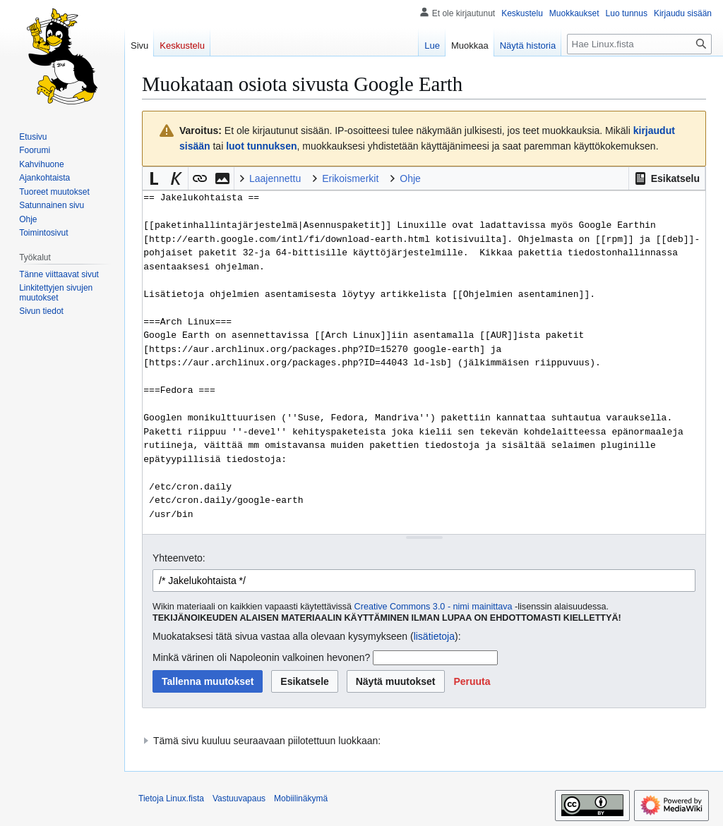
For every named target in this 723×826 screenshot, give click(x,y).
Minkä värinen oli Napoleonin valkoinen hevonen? (261, 657)
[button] (667, 178)
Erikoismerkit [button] (350, 178)
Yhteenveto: (179, 558)
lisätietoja (434, 636)
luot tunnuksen (261, 146)
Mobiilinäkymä (301, 798)
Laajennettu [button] (275, 178)
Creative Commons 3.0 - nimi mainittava (433, 607)
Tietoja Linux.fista (171, 798)
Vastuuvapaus (239, 798)
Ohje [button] (410, 178)
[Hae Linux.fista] (639, 44)
